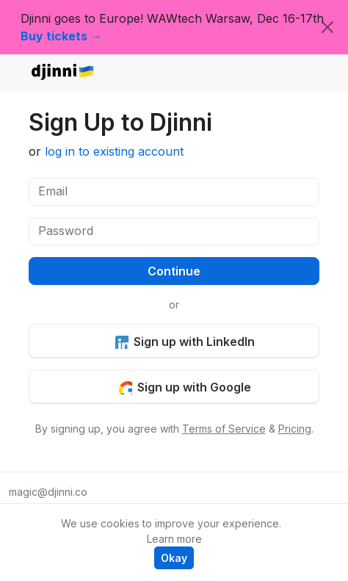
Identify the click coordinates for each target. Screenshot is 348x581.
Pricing (294, 428)
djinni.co (63, 72)
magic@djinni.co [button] (48, 492)
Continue (174, 271)
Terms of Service (224, 428)
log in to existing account (114, 151)
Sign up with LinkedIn (185, 341)
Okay (174, 558)
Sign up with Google (185, 387)
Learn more (174, 539)
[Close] (327, 27)
